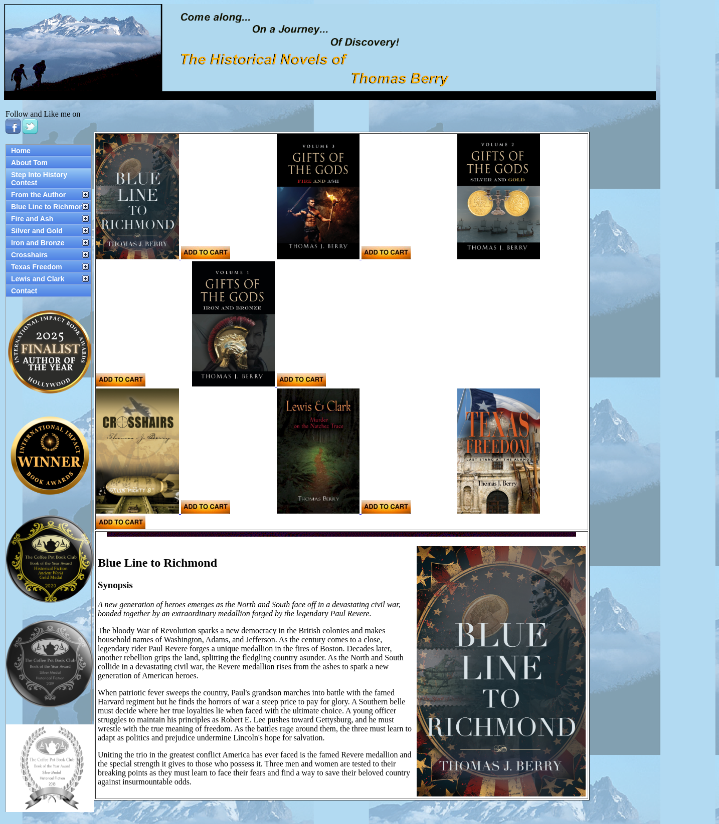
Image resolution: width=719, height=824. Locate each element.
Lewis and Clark (38, 279)
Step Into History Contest (39, 179)
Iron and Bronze (38, 243)
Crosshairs (29, 255)
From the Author (38, 195)
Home (21, 151)
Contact (24, 291)
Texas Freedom (36, 267)
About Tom (29, 163)
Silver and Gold (37, 231)
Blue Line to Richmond (49, 207)
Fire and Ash (32, 219)
